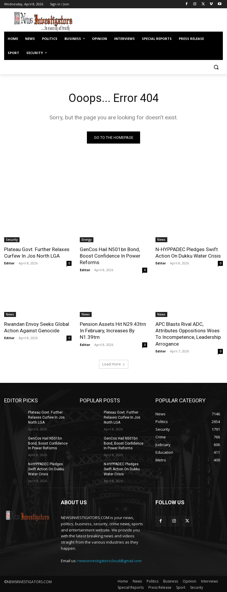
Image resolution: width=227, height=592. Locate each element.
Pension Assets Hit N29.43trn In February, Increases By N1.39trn (112, 330)
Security (12, 240)
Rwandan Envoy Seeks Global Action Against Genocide (36, 327)
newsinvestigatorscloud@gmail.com (109, 560)
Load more (113, 363)
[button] (216, 67)
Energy (87, 240)
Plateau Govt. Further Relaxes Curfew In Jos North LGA (36, 252)
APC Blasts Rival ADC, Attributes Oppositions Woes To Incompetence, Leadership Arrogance (188, 333)
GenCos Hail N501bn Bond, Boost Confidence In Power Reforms (110, 255)
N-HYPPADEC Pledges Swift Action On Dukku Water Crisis (187, 252)
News (161, 240)
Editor (9, 263)
